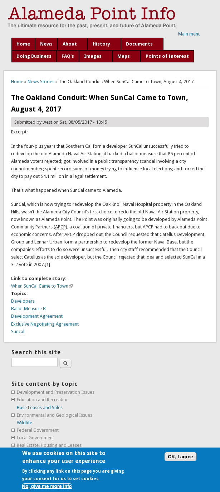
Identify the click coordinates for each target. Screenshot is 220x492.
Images (93, 56)
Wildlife (24, 422)
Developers (23, 301)
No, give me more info (47, 486)
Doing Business (34, 56)
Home (23, 44)
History (101, 44)
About (70, 44)
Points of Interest (167, 56)
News (46, 44)
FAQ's (68, 56)
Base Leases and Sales (40, 407)
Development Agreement (37, 316)
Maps (123, 56)
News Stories (41, 81)
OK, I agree (180, 456)
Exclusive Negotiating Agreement (45, 324)
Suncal (17, 331)
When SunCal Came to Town (42, 286)
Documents (139, 44)
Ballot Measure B (28, 308)
